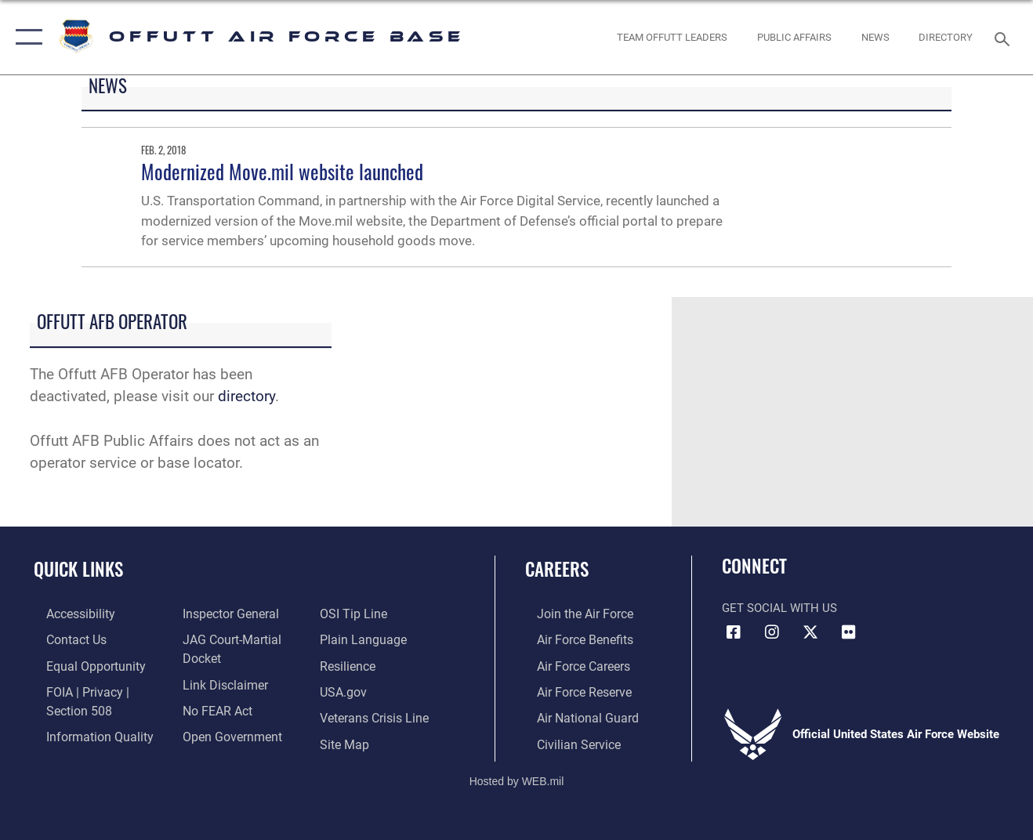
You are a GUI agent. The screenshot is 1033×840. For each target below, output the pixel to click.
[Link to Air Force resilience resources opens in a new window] (351, 664)
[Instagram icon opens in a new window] (772, 632)
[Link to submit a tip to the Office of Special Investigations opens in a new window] (355, 613)
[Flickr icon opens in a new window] (849, 632)
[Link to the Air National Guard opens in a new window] (573, 714)
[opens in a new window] (946, 37)
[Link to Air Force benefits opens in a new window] (571, 639)
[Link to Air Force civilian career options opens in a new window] (565, 740)
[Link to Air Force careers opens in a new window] (571, 664)
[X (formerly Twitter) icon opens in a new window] (810, 632)
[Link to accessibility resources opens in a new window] (67, 613)
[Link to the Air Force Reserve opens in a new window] (571, 689)
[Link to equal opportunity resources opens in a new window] (80, 664)
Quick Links (78, 569)
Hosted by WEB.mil (516, 775)
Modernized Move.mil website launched (282, 172)
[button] (25, 37)
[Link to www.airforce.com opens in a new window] (571, 613)
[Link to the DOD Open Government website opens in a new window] (225, 732)
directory (246, 396)
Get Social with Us (779, 608)
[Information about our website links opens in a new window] (219, 682)
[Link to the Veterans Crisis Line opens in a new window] (377, 714)
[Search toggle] (1004, 37)
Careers (557, 569)
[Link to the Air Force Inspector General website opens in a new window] (225, 613)
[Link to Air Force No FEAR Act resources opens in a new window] (213, 707)
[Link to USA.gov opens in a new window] (346, 689)
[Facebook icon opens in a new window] (733, 632)
